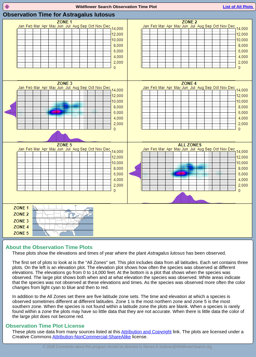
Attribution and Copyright (146, 331)
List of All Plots (238, 6)
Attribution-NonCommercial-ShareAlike (91, 336)
